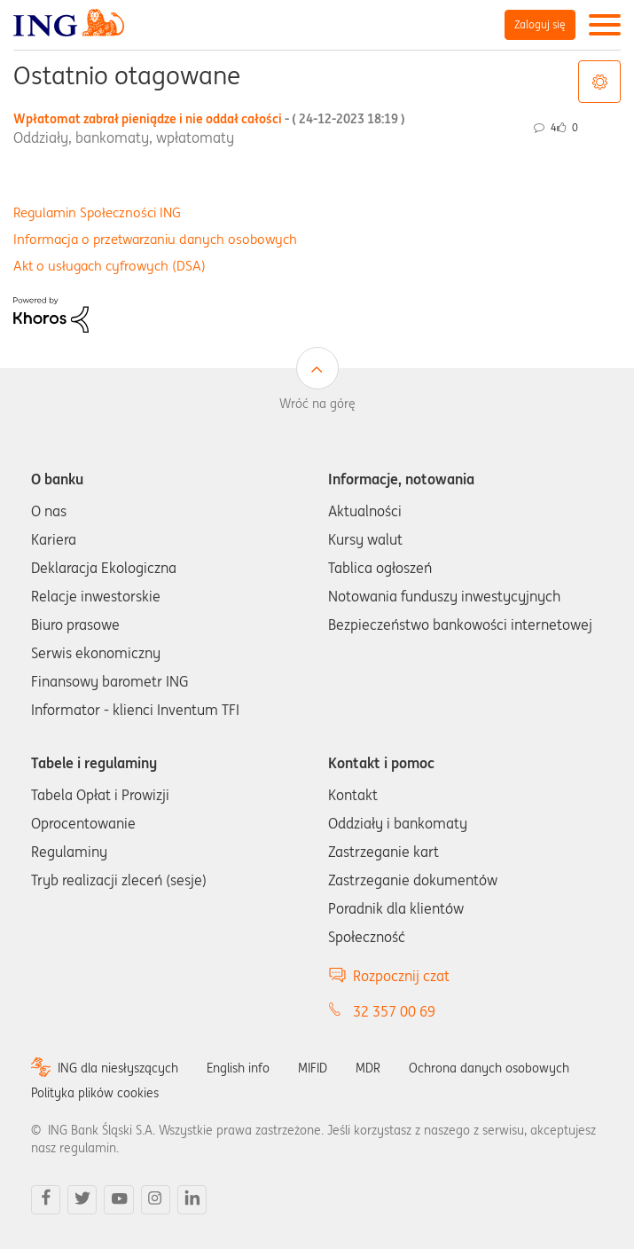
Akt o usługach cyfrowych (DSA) (109, 265)
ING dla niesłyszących (118, 1068)
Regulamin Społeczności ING (97, 212)
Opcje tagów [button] (599, 81)
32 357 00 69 (394, 1011)
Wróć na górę (317, 404)
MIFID (312, 1068)
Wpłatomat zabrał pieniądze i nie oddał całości (209, 119)
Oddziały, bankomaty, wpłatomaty (123, 137)
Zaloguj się (540, 24)
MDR (368, 1068)
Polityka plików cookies (95, 1093)
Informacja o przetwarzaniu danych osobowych (155, 239)
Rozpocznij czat (401, 976)
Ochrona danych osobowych (489, 1068)
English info (238, 1068)
